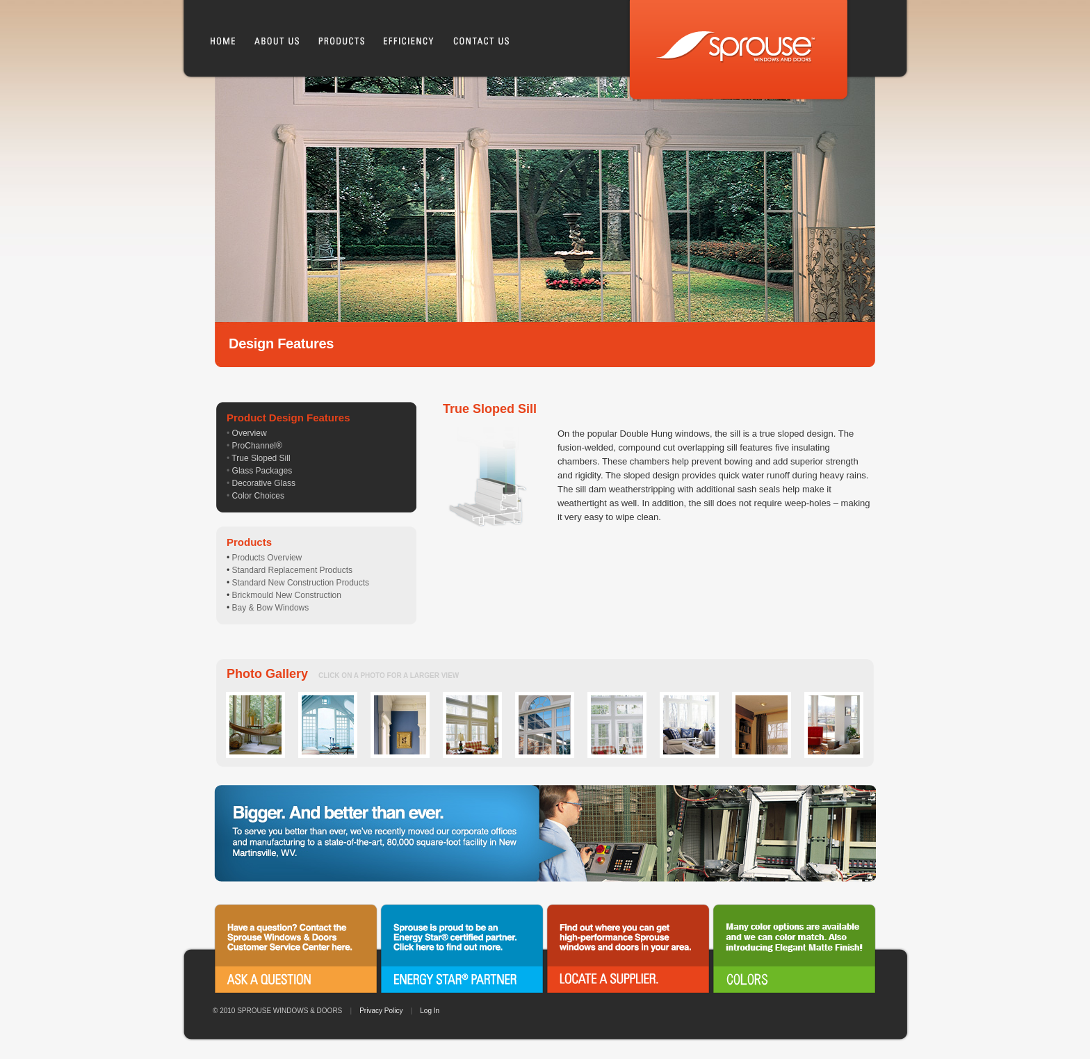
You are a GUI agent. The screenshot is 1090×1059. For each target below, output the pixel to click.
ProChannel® (257, 446)
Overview (249, 433)
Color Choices (258, 496)
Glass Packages (262, 471)
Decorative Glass (263, 483)
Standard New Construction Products (300, 583)
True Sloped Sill (260, 458)
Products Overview (267, 558)
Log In (429, 1010)
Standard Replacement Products (292, 570)
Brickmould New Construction (286, 595)
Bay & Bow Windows (270, 608)
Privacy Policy (380, 1010)
